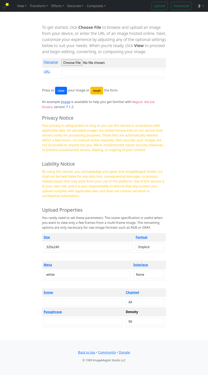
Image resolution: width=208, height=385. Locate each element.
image (65, 102)
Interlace (140, 265)
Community (107, 352)
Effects (56, 6)
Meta (48, 265)
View (20, 6)
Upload (159, 6)
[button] (200, 6)
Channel (132, 292)
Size (47, 237)
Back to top (86, 352)
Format (141, 237)
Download (181, 6)
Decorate (74, 6)
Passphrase (53, 312)
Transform (38, 6)
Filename (50, 62)
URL (47, 71)
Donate (124, 352)
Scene (48, 292)
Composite (95, 6)
